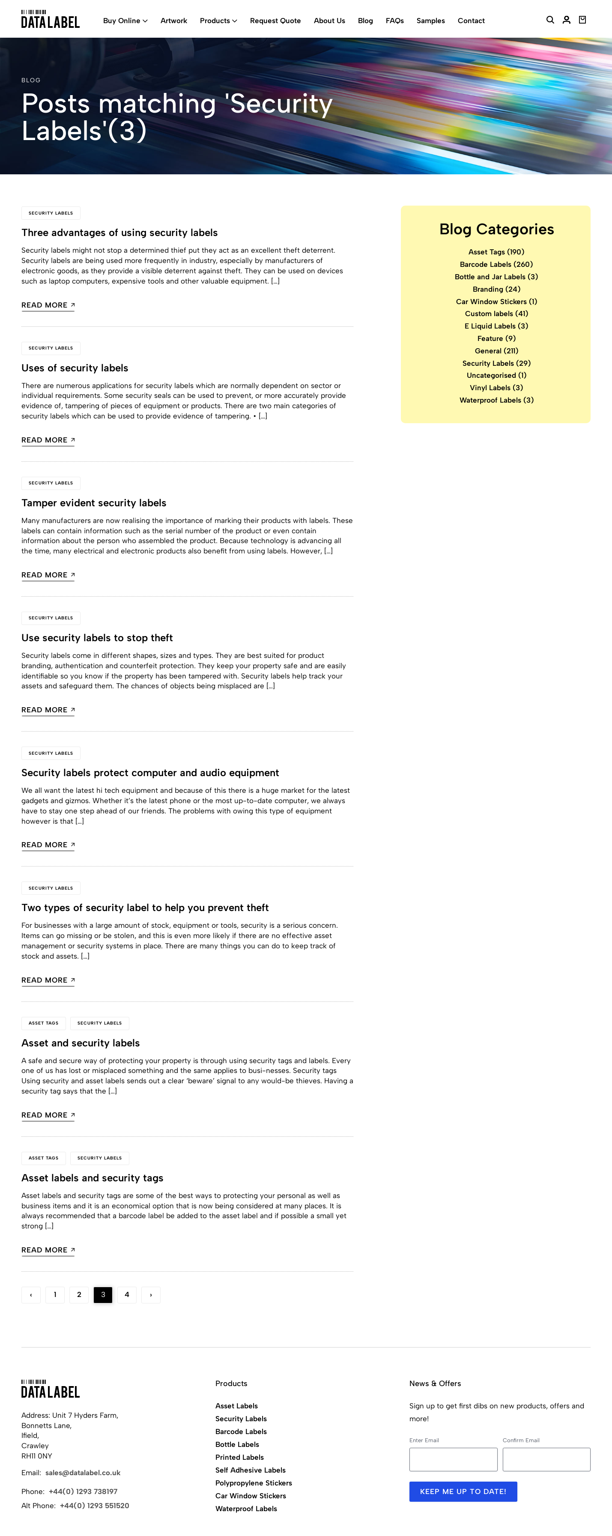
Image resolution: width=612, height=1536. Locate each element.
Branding (497, 289)
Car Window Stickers (496, 301)
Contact (471, 20)
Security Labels (51, 213)
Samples (431, 20)
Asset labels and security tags (92, 1177)
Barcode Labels (496, 264)
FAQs (395, 20)
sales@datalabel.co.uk (83, 1472)
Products (215, 20)
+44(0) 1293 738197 (83, 1491)
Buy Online (121, 20)
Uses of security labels (74, 368)
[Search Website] (550, 21)
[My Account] (566, 21)
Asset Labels (236, 1406)
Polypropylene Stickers (253, 1483)
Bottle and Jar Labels (496, 276)
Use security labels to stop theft (97, 637)
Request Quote (275, 20)
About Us (329, 20)
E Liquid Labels (496, 326)
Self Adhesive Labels (250, 1470)
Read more (48, 305)
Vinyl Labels (496, 387)
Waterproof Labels (497, 400)
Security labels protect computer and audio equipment (150, 772)
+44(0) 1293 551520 (94, 1505)
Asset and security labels (80, 1043)
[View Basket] (582, 21)
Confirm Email (521, 1440)
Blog (365, 20)
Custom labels (496, 313)
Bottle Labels (237, 1444)
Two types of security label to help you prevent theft (145, 907)
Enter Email (424, 1440)
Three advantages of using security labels (119, 232)
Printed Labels (239, 1457)
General (497, 351)
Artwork (174, 20)
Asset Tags (44, 1023)
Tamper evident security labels (94, 502)
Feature (497, 338)
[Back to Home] (50, 1389)
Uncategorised (497, 375)
